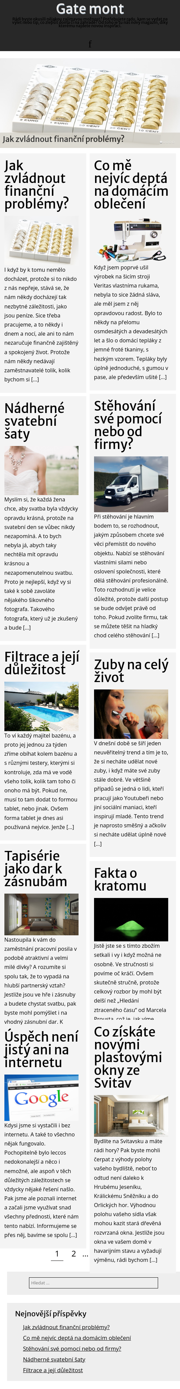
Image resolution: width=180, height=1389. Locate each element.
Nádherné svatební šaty (54, 1359)
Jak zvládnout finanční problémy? (64, 139)
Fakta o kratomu (120, 879)
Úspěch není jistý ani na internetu (41, 1050)
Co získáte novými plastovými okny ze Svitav (128, 1057)
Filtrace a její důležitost (53, 1370)
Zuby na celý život (131, 671)
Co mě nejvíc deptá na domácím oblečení (77, 1338)
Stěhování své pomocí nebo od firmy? (72, 1348)
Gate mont (90, 8)
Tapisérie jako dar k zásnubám (35, 869)
